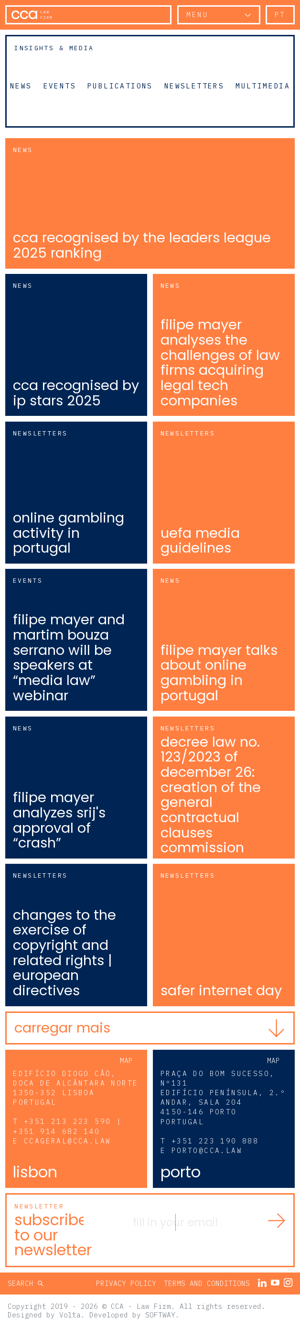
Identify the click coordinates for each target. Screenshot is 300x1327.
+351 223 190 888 (214, 1140)
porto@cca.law (206, 1150)
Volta (70, 1314)
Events (59, 85)
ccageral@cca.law (67, 1140)
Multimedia (263, 85)
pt (280, 14)
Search (23, 1283)
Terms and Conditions (207, 1283)
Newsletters (194, 85)
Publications (120, 85)
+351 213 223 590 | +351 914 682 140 (67, 1126)
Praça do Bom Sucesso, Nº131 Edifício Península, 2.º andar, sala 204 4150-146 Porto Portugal (223, 1097)
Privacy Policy (126, 1283)
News (21, 85)
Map (126, 1060)
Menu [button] (197, 14)
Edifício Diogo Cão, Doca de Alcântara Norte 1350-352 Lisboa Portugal (75, 1088)
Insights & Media (54, 48)
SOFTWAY (160, 1314)
